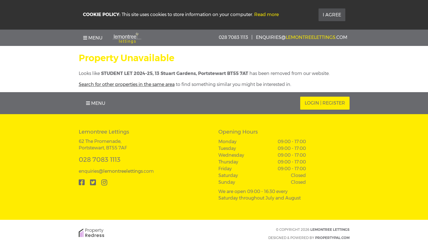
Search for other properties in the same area (127, 84)
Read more (266, 14)
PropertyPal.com (332, 238)
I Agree (332, 14)
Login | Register (325, 103)
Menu (92, 38)
